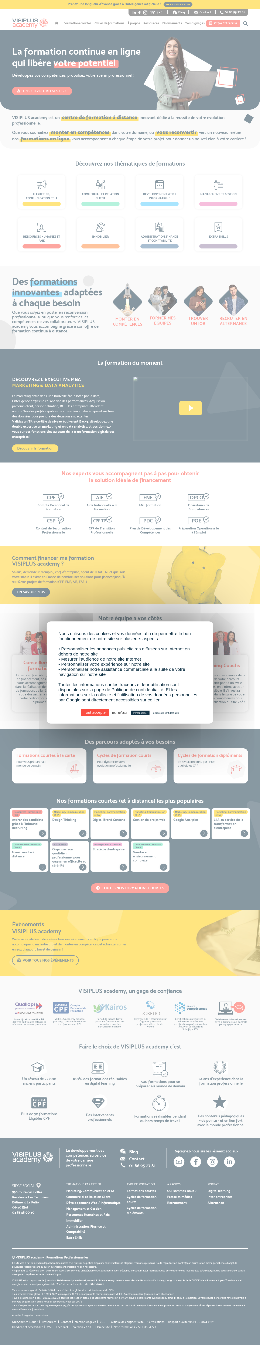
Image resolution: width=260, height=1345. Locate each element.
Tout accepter (95, 712)
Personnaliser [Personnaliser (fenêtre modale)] (140, 713)
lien (157, 699)
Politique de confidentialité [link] (165, 713)
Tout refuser (119, 712)
